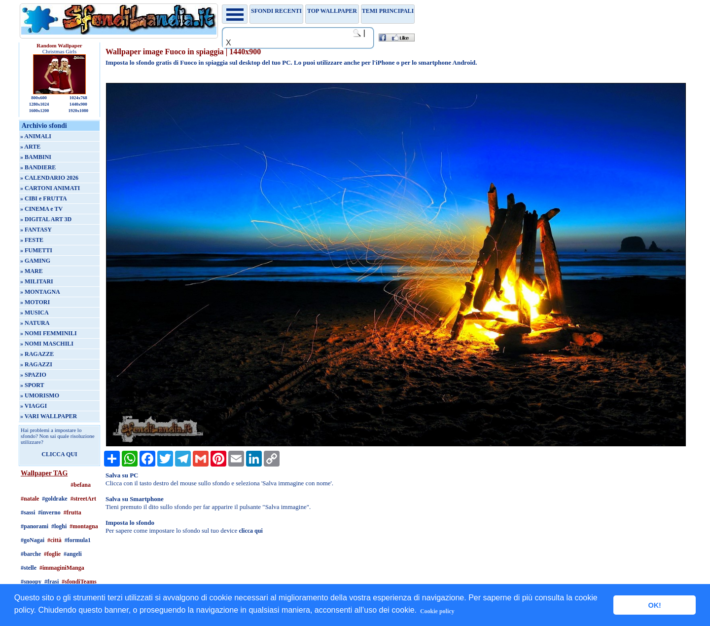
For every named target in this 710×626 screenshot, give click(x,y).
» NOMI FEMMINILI (48, 333)
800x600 (39, 97)
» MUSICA (34, 312)
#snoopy (31, 581)
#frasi (51, 581)
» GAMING (35, 260)
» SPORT (32, 385)
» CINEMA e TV (41, 208)
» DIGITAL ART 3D (45, 219)
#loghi (59, 526)
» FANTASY (36, 229)
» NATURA (34, 322)
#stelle (28, 567)
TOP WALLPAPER (332, 10)
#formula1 (78, 540)
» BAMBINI (35, 157)
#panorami (34, 526)
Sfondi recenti (276, 10)
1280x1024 (39, 104)
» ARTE (30, 146)
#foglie (52, 553)
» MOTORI (35, 302)
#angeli (73, 553)
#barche (31, 553)
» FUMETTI (36, 250)
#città (54, 540)
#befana (81, 484)
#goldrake (54, 498)
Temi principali (388, 10)
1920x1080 (79, 110)
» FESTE (31, 239)
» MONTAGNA (40, 291)
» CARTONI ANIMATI (50, 188)
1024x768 (78, 97)
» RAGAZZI (36, 364)
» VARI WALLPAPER (48, 416)
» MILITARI (36, 281)
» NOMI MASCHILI (46, 343)
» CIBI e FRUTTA (43, 198)
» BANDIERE (38, 167)
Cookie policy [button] (437, 611)
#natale (30, 498)
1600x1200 (39, 110)
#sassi (28, 512)
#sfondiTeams (79, 581)
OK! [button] (654, 605)
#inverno (49, 512)
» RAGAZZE (37, 354)
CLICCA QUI (59, 454)
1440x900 (78, 104)
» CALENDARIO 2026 (49, 177)
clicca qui (250, 530)
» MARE (31, 271)
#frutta (72, 512)
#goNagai (32, 540)
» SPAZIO (33, 374)
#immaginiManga (61, 567)
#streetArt (83, 498)
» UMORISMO (39, 395)
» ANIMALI (35, 136)
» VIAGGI (33, 405)
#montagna (84, 526)
